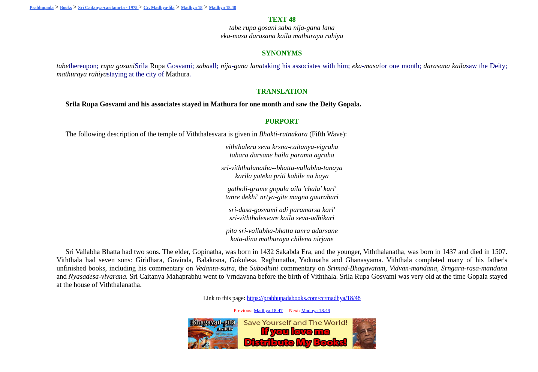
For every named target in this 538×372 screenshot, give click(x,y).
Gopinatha (207, 251)
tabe (63, 66)
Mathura (177, 74)
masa (371, 66)
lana (256, 66)
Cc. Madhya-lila (159, 7)
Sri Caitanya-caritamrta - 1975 (108, 7)
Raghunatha (277, 260)
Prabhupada (42, 7)
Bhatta (111, 251)
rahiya (97, 74)
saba (203, 66)
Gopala (349, 104)
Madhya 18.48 (222, 7)
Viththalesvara (206, 134)
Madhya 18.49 (315, 310)
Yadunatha (314, 260)
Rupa (157, 66)
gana (241, 66)
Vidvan (399, 268)
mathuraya (72, 74)
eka (357, 66)
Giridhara (149, 260)
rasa (472, 268)
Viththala (69, 260)
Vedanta (206, 268)
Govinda (180, 260)
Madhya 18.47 (268, 310)
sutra (227, 268)
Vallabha (87, 251)
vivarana (113, 276)
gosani (125, 66)
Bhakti (268, 134)
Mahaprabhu (183, 276)
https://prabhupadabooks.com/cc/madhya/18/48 (304, 298)
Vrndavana (241, 276)
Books (66, 7)
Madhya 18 (191, 7)
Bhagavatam (367, 268)
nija (226, 66)
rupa (107, 66)
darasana (437, 66)
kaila (459, 66)
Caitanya (151, 276)
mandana (424, 268)
